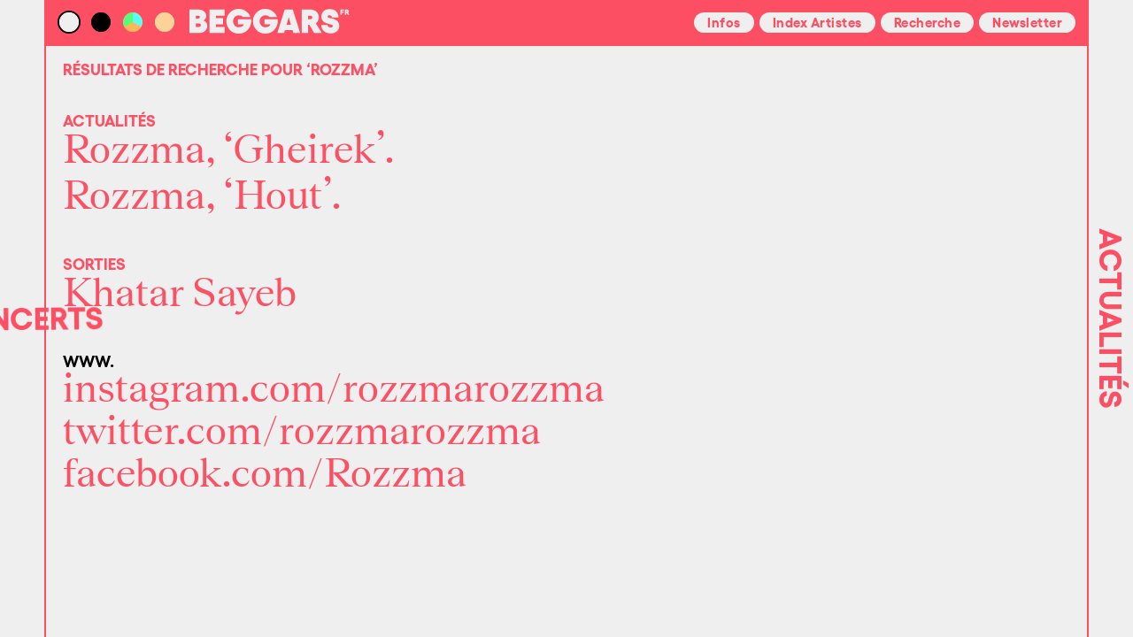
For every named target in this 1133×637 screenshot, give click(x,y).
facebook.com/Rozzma (264, 474)
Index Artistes (817, 21)
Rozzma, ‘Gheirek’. (229, 150)
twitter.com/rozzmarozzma (302, 432)
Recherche (927, 21)
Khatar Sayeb (180, 293)
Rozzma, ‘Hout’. (202, 196)
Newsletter (1027, 21)
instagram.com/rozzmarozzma (334, 389)
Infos (724, 21)
